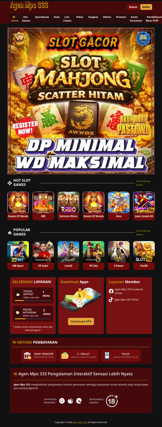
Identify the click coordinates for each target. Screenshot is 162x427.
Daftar (146, 7)
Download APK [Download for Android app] (81, 321)
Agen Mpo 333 (80, 422)
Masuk (133, 7)
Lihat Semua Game (143, 183)
